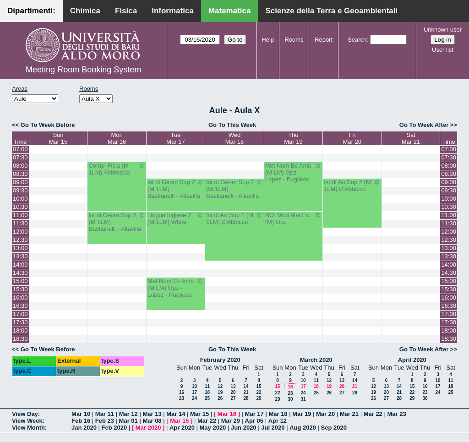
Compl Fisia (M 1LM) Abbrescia (116, 169)
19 (220, 392)
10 (194, 386)
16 (181, 392)
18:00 (20, 330)
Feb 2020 (114, 427)
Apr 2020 (182, 427)
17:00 (20, 314)
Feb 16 (80, 420)
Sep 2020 (334, 427)
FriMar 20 (352, 138)
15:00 (20, 281)
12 (220, 386)
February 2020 (220, 359)
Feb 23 (104, 420)
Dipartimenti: (31, 10)
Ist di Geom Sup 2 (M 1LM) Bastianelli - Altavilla (175, 189)
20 (232, 392)
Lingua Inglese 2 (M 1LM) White (175, 218)
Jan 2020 (84, 427)
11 (207, 386)
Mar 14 (175, 413)
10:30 (20, 206)
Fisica (126, 10)
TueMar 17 (175, 138)
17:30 (20, 322)
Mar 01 (128, 420)
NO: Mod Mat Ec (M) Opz (293, 218)
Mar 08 (151, 420)
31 (302, 399)
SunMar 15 (58, 138)
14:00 (20, 264)
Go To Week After (423, 124)
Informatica (173, 10)
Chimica (85, 10)
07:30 (20, 157)
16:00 (20, 297)
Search (357, 39)
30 (290, 399)
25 (207, 398)
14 (245, 386)
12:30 (20, 239)
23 (181, 398)
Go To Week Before (48, 124)
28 (245, 398)
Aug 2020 (302, 427)
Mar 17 (254, 413)
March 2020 (316, 359)
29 (258, 398)
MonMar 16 (117, 138)
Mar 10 (80, 413)
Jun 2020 (243, 427)
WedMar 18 (234, 138)
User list (442, 49)
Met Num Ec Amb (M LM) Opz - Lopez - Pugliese (293, 172)
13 (232, 386)
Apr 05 (254, 420)
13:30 (20, 256)
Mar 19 (301, 413)
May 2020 (213, 427)
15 (258, 386)
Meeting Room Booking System (83, 69)
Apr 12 (277, 420)
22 (258, 392)
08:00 (20, 165)
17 (194, 392)
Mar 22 (373, 413)
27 (232, 398)
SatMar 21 (411, 138)
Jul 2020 (272, 427)
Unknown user (443, 29)
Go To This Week (232, 124)
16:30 (20, 305)
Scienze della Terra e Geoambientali (331, 10)
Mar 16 (227, 413)
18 (207, 392)
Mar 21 (349, 413)
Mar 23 (396, 413)
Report (324, 39)
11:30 (20, 223)
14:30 (20, 272)
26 (220, 398)
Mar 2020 (148, 427)
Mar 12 (128, 413)
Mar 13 (151, 413)
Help (268, 39)
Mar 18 (277, 413)
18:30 (20, 338)
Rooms (293, 39)
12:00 (20, 231)
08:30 (20, 173)
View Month (28, 427)
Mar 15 (199, 413)
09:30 (20, 190)
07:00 (20, 149)
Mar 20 (325, 413)
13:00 (20, 248)
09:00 (20, 182)
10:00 (20, 198)
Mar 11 (104, 413)
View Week (27, 420)
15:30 (20, 289)
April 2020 (412, 359)
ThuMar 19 (293, 138)
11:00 (20, 215)
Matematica (229, 10)
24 (194, 398)
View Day (25, 413)
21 (245, 392)
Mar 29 (230, 420)
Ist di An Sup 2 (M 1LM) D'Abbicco (352, 185)
